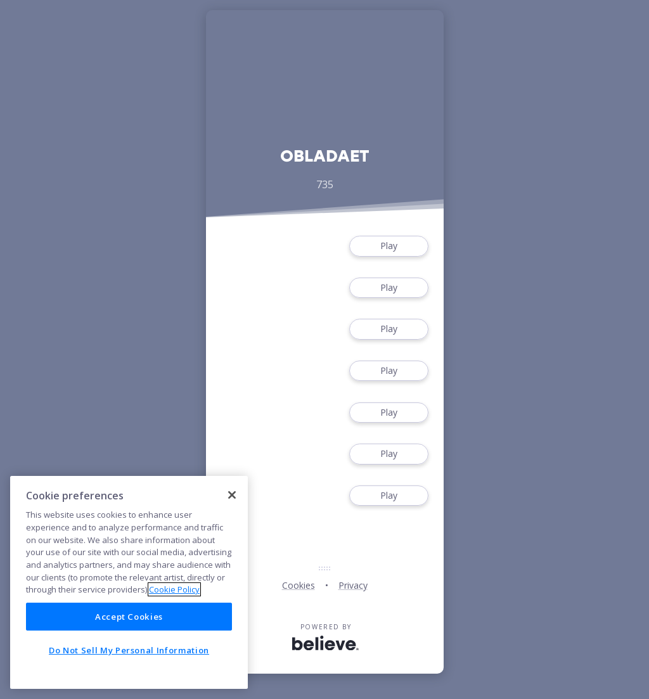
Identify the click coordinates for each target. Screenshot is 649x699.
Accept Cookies (129, 616)
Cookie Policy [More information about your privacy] (174, 589)
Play (388, 246)
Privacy (353, 585)
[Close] (232, 495)
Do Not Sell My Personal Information (129, 650)
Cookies (298, 585)
